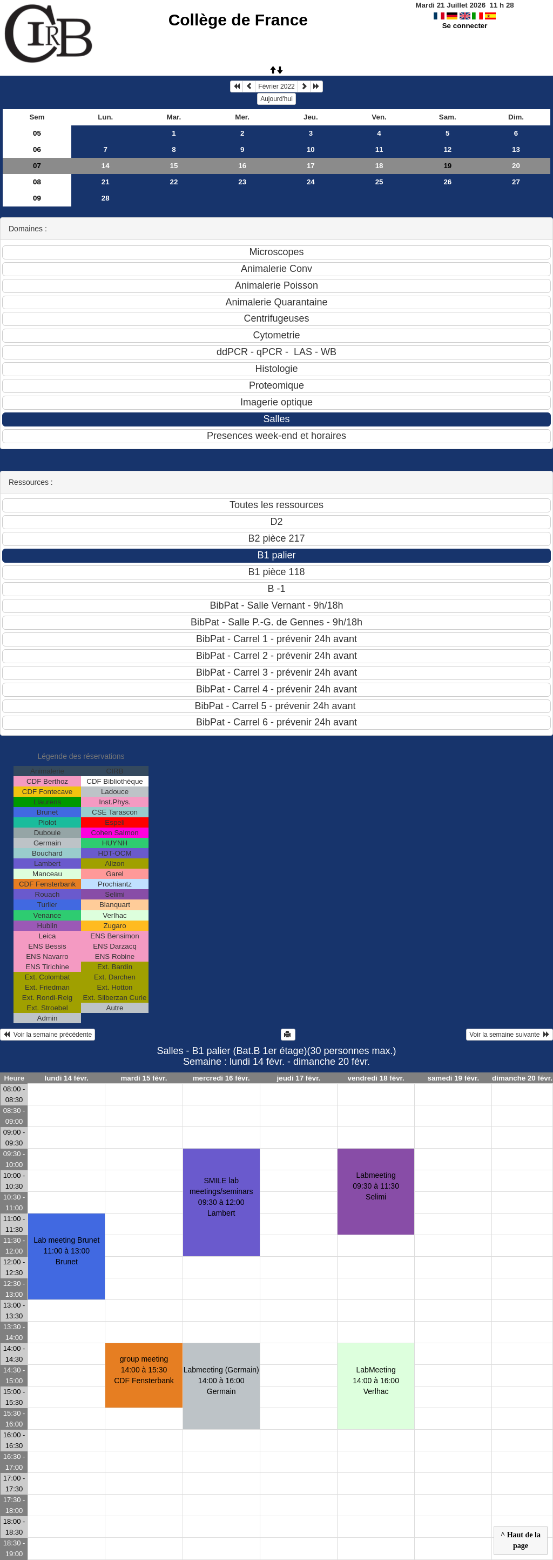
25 (379, 182)
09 (37, 198)
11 (379, 149)
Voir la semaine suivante (509, 1034)
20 (516, 166)
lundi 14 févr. (67, 1078)
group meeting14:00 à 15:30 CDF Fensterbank (143, 1370)
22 (174, 182)
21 (106, 182)
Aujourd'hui (276, 99)
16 (242, 166)
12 (447, 149)
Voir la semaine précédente (47, 1034)
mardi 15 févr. (143, 1078)
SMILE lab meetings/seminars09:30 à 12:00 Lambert (221, 1196)
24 (311, 182)
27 (516, 182)
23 (242, 182)
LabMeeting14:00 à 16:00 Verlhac (376, 1380)
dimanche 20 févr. (522, 1078)
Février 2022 (276, 86)
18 (379, 166)
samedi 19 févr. (454, 1078)
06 (37, 149)
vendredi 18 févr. (376, 1078)
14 (106, 166)
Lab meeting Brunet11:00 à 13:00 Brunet (66, 1251)
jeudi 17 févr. (299, 1078)
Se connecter (465, 26)
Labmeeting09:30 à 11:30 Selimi (376, 1186)
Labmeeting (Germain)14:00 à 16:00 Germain (221, 1380)
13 (516, 149)
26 (447, 182)
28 (106, 198)
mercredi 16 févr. (221, 1078)
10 (311, 149)
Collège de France (238, 20)
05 (37, 133)
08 (37, 182)
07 (37, 166)
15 (174, 166)
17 (311, 166)
